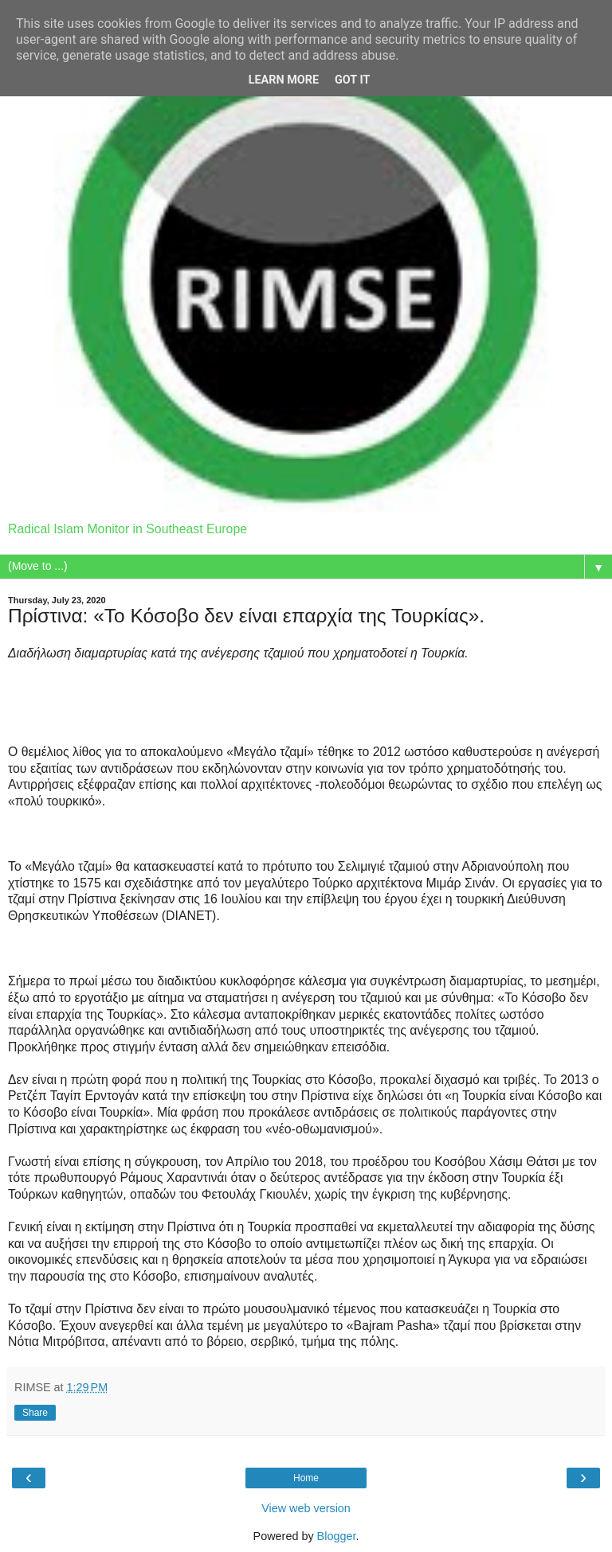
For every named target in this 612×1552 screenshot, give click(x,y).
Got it (352, 80)
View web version (306, 1508)
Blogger (336, 1536)
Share (35, 1412)
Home (306, 1478)
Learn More (284, 80)
